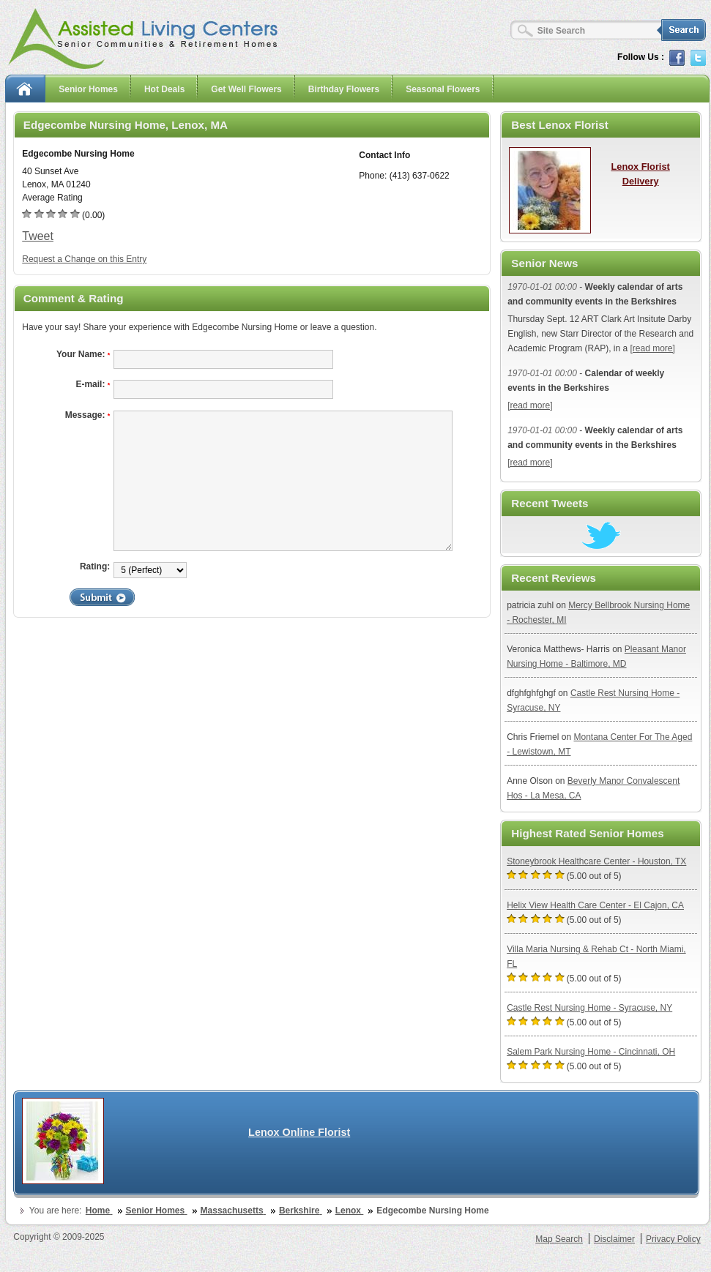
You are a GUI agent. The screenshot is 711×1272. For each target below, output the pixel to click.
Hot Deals (164, 89)
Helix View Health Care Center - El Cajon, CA (595, 905)
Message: (88, 415)
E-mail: (92, 384)
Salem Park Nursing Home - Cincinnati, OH (591, 1052)
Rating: (95, 566)
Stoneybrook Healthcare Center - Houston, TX (596, 861)
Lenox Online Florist (299, 1132)
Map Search (559, 1239)
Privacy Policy (673, 1239)
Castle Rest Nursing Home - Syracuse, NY (589, 1008)
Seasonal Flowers (443, 89)
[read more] (652, 348)
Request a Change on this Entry (84, 259)
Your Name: (83, 354)
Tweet (37, 236)
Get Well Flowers (246, 89)
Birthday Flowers (343, 89)
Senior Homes (88, 89)
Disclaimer (614, 1239)
